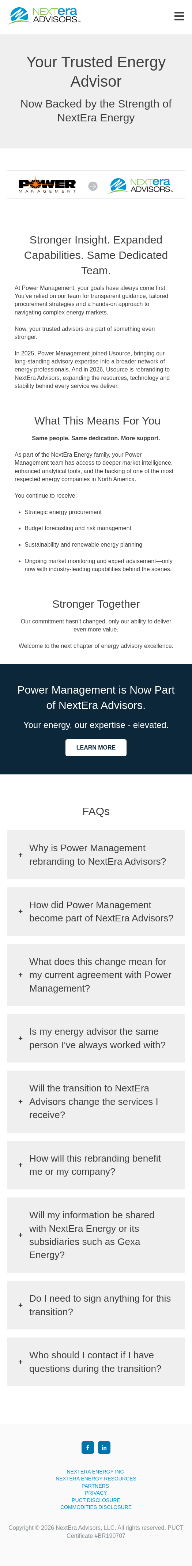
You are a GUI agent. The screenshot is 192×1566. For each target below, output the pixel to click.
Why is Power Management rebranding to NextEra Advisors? (97, 854)
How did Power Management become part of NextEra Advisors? (101, 911)
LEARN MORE (96, 747)
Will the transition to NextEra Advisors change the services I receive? (93, 1101)
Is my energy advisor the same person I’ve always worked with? (97, 1038)
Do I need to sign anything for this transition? (100, 1305)
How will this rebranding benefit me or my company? (95, 1165)
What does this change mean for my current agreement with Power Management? (100, 975)
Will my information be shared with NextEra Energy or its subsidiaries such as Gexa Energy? (91, 1235)
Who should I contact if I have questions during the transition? (95, 1362)
